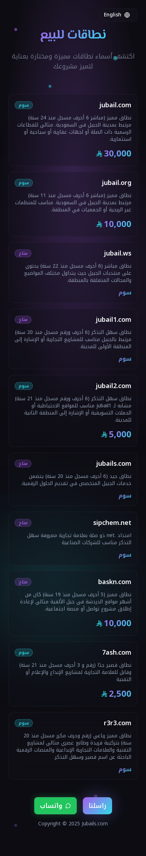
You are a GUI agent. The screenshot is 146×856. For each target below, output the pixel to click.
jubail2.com (113, 386)
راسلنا (97, 806)
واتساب (55, 806)
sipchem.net (112, 523)
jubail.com (115, 105)
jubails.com (113, 464)
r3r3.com (117, 723)
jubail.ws (117, 253)
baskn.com (114, 582)
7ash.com (116, 653)
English (117, 15)
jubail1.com (113, 320)
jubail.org (116, 183)
